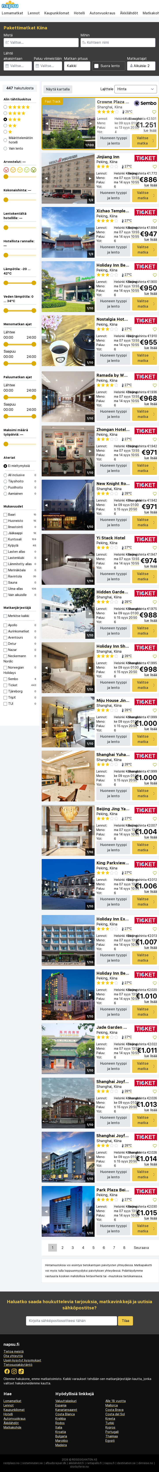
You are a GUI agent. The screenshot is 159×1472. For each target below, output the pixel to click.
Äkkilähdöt (129, 13)
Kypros (110, 1427)
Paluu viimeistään (48, 58)
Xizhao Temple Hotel (117, 211)
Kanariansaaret (66, 1410)
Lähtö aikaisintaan (13, 56)
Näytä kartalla (58, 89)
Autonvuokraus (102, 13)
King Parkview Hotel (116, 863)
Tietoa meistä (14, 1351)
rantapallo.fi (94, 1463)
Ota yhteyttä (13, 1356)
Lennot (34, 13)
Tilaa (125, 1321)
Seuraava (141, 1248)
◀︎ (46, 123)
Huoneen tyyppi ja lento (113, 140)
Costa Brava (114, 1410)
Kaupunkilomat (56, 13)
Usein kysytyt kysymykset (22, 1360)
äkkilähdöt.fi (76, 1463)
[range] (6, 176)
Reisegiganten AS (84, 1459)
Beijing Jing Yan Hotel (118, 808)
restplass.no (11, 1463)
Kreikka (60, 1418)
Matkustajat (137, 58)
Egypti (110, 1440)
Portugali (112, 1432)
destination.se (126, 1463)
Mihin (85, 35)
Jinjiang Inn (107, 156)
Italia (58, 1427)
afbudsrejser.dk (55, 1463)
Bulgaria (61, 1436)
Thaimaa (111, 1436)
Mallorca (111, 1405)
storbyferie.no (79, 1466)
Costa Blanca (65, 1414)
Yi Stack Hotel (110, 538)
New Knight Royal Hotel (120, 483)
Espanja (60, 1405)
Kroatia (60, 1432)
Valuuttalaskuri (66, 1401)
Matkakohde (12, 1427)
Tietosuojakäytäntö (18, 1365)
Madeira (61, 1445)
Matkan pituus (76, 58)
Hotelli (79, 13)
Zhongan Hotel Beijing (118, 429)
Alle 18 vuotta (115, 1401)
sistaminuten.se (32, 1463)
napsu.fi (109, 1463)
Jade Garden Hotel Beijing (122, 1027)
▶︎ (91, 123)
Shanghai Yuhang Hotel (119, 754)
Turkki (109, 1423)
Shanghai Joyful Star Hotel (123, 1081)
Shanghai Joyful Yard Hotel (123, 1135)
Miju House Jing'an (115, 700)
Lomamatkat (12, 13)
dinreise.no (145, 1463)
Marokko (61, 1440)
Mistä (8, 35)
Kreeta (110, 1418)
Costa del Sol (115, 1414)
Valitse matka (145, 140)
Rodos (60, 1423)
